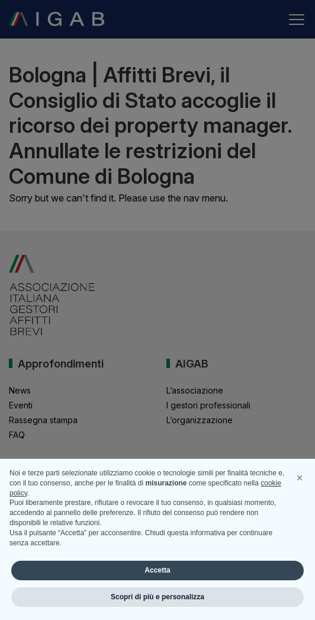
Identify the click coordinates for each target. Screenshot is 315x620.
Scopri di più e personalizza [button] (157, 597)
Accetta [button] (157, 570)
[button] (299, 477)
